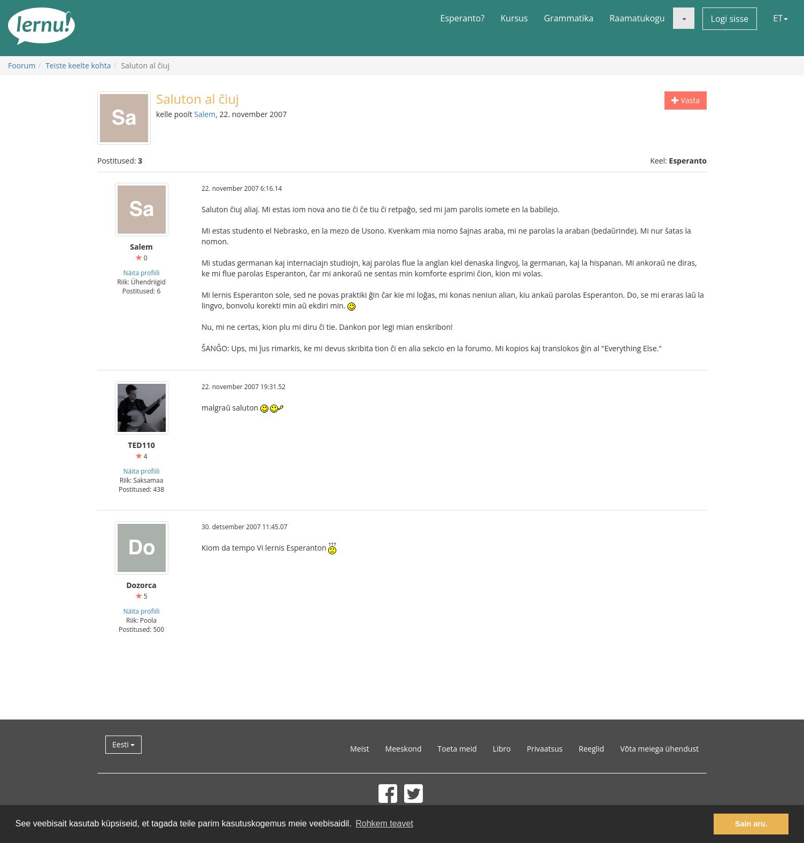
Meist (359, 749)
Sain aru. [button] (751, 823)
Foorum (21, 65)
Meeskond (403, 749)
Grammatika (569, 18)
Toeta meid (457, 749)
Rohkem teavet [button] (384, 823)
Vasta (685, 100)
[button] (683, 18)
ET (780, 18)
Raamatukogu (636, 18)
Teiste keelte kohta (78, 65)
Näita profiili (141, 272)
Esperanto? (462, 18)
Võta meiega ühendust (659, 749)
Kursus (514, 18)
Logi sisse (730, 19)
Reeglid (592, 749)
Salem (204, 114)
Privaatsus (544, 749)
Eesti (123, 744)
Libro (502, 749)
